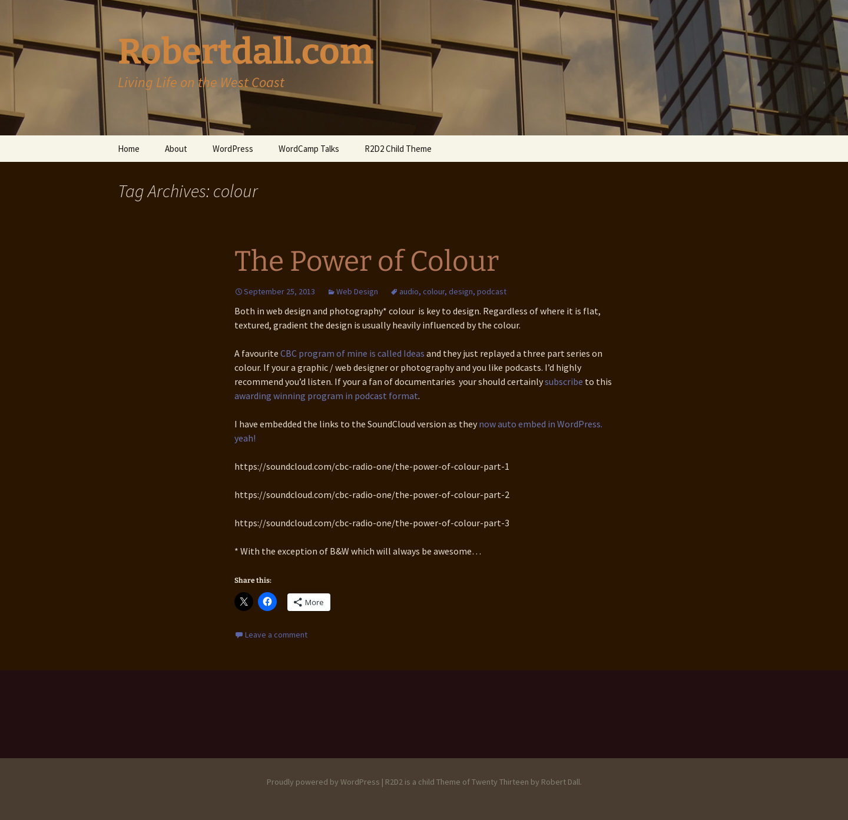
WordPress (233, 148)
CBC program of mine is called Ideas (352, 353)
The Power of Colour (366, 261)
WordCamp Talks (309, 148)
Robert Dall (560, 781)
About (176, 148)
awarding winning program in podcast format (326, 395)
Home (129, 148)
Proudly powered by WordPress (323, 781)
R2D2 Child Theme (398, 148)
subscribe (564, 381)
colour (434, 291)
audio (409, 291)
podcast (491, 291)
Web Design (357, 291)
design (461, 291)
